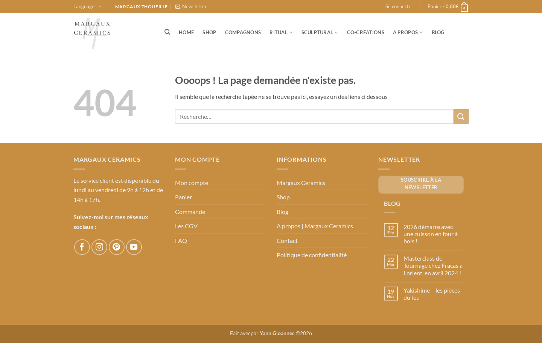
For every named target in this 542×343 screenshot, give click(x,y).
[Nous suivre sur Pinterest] (117, 247)
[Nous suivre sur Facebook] (82, 247)
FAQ (181, 240)
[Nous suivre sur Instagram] (99, 247)
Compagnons (243, 32)
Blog (438, 32)
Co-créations (365, 32)
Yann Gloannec (277, 333)
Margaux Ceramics (301, 182)
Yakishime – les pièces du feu (431, 294)
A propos (408, 32)
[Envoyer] (461, 116)
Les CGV (186, 225)
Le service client (93, 180)
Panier (183, 196)
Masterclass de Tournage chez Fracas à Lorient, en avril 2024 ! (433, 265)
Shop (209, 32)
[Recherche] (167, 32)
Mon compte (191, 182)
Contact (287, 240)
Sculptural (319, 32)
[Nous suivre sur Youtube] (134, 247)
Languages (87, 6)
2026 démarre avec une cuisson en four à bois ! (430, 233)
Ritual (280, 32)
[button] (191, 6)
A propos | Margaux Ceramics (315, 225)
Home (186, 32)
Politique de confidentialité (312, 254)
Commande (190, 211)
